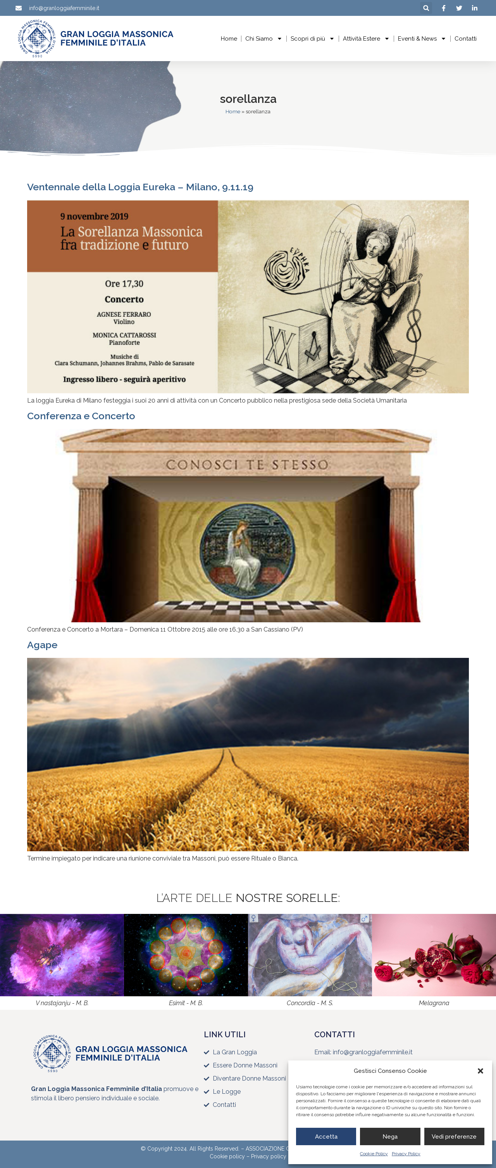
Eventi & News (422, 38)
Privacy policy (268, 1156)
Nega (390, 1136)
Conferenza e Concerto (81, 416)
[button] (480, 1071)
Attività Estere (366, 38)
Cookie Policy (374, 1153)
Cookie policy (227, 1156)
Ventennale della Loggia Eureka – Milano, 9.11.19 (140, 187)
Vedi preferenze (454, 1136)
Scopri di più (313, 38)
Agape (42, 645)
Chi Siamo (263, 38)
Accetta (326, 1136)
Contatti (466, 38)
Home (229, 38)
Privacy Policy (406, 1153)
